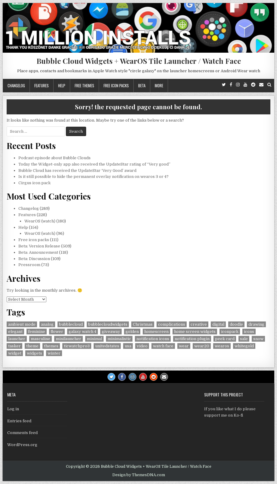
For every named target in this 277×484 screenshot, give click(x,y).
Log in (13, 409)
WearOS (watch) (39, 221)
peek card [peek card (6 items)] (225, 339)
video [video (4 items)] (142, 346)
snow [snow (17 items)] (258, 339)
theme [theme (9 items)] (32, 346)
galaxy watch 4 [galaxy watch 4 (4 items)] (82, 331)
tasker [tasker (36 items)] (14, 346)
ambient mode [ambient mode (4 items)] (22, 324)
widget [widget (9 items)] (14, 353)
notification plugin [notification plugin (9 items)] (192, 339)
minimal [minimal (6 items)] (94, 339)
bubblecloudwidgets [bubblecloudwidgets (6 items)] (107, 324)
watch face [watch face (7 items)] (163, 346)
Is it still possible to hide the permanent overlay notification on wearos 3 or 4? (93, 176)
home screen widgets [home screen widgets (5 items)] (195, 331)
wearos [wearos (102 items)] (222, 346)
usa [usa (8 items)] (128, 346)
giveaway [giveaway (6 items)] (111, 331)
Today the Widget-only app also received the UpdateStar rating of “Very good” (94, 164)
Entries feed (19, 421)
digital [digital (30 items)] (218, 324)
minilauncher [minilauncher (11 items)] (68, 339)
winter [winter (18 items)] (54, 353)
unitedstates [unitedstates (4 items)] (107, 346)
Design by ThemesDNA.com (138, 475)
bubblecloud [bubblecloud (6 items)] (71, 324)
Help (61, 85)
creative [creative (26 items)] (199, 324)
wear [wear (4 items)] (184, 346)
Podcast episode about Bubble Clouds (54, 158)
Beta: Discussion (34, 258)
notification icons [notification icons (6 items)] (152, 339)
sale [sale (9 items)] (244, 339)
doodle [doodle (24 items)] (236, 324)
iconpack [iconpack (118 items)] (229, 331)
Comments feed (22, 432)
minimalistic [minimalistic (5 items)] (119, 339)
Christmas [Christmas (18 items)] (143, 324)
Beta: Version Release (39, 246)
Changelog (16, 85)
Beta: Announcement (38, 252)
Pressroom (29, 264)
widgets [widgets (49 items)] (34, 353)
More (159, 85)
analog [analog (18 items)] (47, 324)
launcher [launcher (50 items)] (16, 339)
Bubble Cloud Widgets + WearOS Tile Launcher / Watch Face (138, 61)
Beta (141, 85)
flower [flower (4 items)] (57, 331)
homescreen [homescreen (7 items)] (156, 331)
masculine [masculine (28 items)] (40, 339)
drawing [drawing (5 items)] (256, 324)
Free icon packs (116, 85)
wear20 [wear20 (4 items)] (201, 346)
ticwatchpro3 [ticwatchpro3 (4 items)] (77, 346)
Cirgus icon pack (34, 183)
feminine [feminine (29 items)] (36, 331)
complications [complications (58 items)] (171, 324)
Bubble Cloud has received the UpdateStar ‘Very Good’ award (77, 170)
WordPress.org (22, 444)
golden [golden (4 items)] (132, 331)
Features (41, 85)
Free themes (84, 85)
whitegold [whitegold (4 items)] (244, 346)
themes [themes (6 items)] (51, 346)
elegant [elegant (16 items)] (15, 331)
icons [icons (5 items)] (249, 331)
